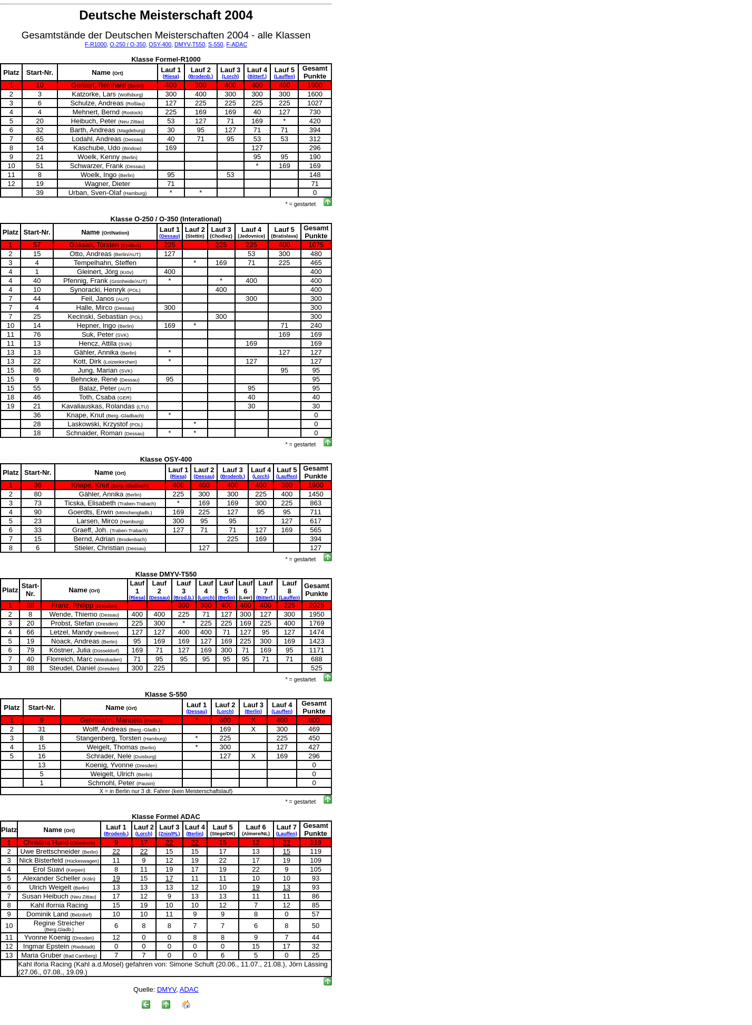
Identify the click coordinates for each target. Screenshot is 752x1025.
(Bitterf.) (257, 76)
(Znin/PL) (169, 833)
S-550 (215, 44)
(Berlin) (226, 597)
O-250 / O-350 (127, 44)
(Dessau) (169, 236)
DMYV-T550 (189, 44)
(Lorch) (230, 76)
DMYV (166, 989)
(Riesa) (171, 76)
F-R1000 (95, 44)
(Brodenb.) (200, 76)
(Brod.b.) (183, 597)
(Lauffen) (284, 76)
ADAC (189, 989)
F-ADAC (236, 44)
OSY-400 (160, 44)
